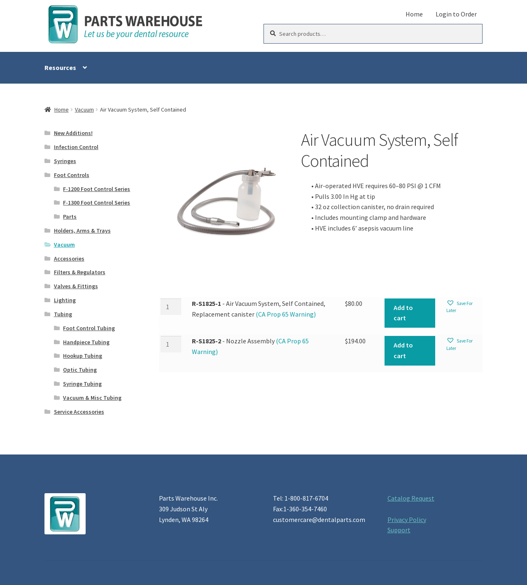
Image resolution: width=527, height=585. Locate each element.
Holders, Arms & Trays (82, 230)
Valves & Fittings (76, 286)
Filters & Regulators (79, 272)
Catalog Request (410, 498)
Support (398, 530)
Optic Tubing (80, 369)
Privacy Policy (406, 519)
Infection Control (76, 147)
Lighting (65, 300)
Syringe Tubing (82, 383)
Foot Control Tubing (89, 328)
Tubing (63, 314)
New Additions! (73, 133)
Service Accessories (79, 411)
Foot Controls (71, 175)
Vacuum (84, 109)
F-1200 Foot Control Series (96, 189)
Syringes (65, 161)
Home (414, 14)
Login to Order (456, 14)
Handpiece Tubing (86, 342)
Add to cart (403, 312)
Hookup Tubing (82, 355)
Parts (70, 216)
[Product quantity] (171, 306)
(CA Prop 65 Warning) (285, 314)
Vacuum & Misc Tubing (92, 397)
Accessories (69, 258)
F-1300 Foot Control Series (96, 202)
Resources (60, 67)
